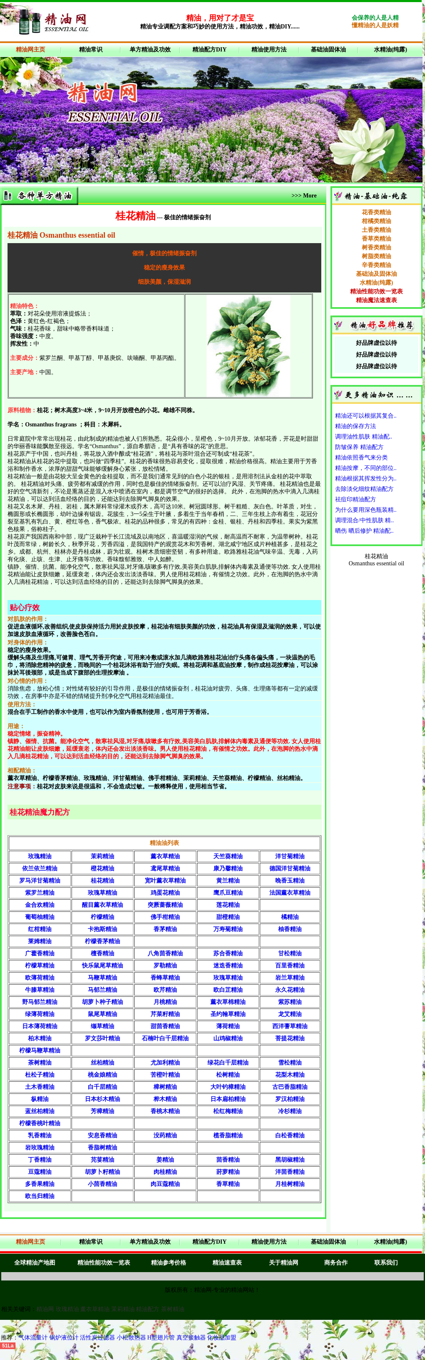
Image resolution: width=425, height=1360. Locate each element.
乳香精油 (39, 1135)
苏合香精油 (228, 953)
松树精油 (228, 1075)
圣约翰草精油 (228, 1014)
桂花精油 (102, 881)
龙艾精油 (290, 1014)
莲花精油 (228, 905)
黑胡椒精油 (290, 1160)
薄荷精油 (228, 1026)
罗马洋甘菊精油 (39, 881)
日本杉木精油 (102, 1099)
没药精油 (165, 1135)
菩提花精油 (290, 1038)
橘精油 (290, 917)
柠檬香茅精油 (102, 941)
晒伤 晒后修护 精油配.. (364, 531)
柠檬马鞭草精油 (39, 1050)
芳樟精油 (102, 1111)
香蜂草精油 (165, 978)
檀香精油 (102, 953)
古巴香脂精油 (289, 1087)
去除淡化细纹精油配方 (364, 489)
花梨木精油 (290, 1075)
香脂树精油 (102, 1147)
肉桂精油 (165, 1172)
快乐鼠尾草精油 (102, 965)
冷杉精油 (290, 1111)
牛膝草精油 (39, 990)
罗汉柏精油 (290, 1099)
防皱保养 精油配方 (359, 447)
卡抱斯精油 (102, 929)
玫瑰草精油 (102, 893)
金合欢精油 (39, 905)
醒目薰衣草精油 (102, 905)
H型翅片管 (161, 1337)
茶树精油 (39, 1063)
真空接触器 (191, 1337)
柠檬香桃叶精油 (39, 1123)
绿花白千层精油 (227, 1063)
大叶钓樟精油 (228, 1087)
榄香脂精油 (228, 1135)
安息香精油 (102, 1135)
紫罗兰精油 (39, 893)
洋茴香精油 (290, 1172)
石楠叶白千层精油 (165, 1038)
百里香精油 (290, 965)
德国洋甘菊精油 (289, 868)
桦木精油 (165, 1099)
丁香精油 (39, 1160)
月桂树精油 (290, 1184)
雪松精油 (290, 1063)
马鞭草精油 (102, 978)
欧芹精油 (165, 990)
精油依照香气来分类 (361, 457)
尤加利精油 (165, 1063)
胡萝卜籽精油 (102, 1172)
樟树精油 (165, 1087)
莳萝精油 (228, 1172)
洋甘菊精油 (290, 856)
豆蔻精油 (39, 1172)
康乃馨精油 (228, 868)
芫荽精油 (102, 1160)
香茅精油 (165, 929)
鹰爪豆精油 (228, 893)
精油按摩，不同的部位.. (366, 468)
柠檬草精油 (39, 965)
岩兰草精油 (290, 978)
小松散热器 (131, 1337)
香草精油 (228, 1184)
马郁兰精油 (102, 990)
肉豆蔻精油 (165, 1184)
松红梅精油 (228, 1111)
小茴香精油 (102, 1184)
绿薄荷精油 (39, 1014)
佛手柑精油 (165, 917)
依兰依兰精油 (39, 868)
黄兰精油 (228, 881)
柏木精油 (39, 1038)
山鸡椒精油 (228, 1038)
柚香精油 (290, 929)
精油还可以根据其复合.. (366, 416)
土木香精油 (39, 1087)
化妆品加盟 (221, 1337)
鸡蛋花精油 (165, 893)
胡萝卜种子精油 (102, 1002)
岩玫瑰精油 (39, 1147)
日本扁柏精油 (228, 1099)
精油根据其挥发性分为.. (366, 478)
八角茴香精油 (165, 953)
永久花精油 (290, 990)
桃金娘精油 (102, 1075)
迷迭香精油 (228, 965)
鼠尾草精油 (102, 1014)
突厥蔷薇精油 (165, 905)
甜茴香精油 (165, 1026)
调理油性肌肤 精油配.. (363, 437)
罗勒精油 (165, 965)
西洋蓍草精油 (289, 1026)
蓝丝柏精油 (39, 1111)
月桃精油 (165, 1002)
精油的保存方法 (355, 426)
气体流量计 (33, 1337)
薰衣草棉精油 (228, 1002)
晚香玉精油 (290, 881)
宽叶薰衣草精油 (165, 881)
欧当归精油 (39, 1196)
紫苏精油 (290, 1002)
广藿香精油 (39, 953)
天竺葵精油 (228, 856)
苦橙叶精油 (165, 1075)
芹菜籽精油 (165, 1014)
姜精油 (165, 1160)
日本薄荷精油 (39, 1026)
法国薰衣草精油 (289, 893)
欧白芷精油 (228, 990)
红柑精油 (39, 929)
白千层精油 (102, 1087)
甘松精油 (290, 953)
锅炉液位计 (64, 1337)
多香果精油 (39, 1184)
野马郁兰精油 (39, 1002)
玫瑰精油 (39, 856)
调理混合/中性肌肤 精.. (364, 520)
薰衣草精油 (165, 856)
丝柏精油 (102, 1063)
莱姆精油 (39, 941)
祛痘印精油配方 (355, 499)
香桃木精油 (165, 1111)
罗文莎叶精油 (102, 1038)
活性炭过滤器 (98, 1337)
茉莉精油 (102, 856)
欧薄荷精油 (39, 978)
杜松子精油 (39, 1075)
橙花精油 (102, 868)
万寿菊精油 (228, 929)
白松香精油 (290, 1135)
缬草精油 (102, 1026)
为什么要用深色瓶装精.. (366, 510)
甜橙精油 (228, 917)
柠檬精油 (102, 917)
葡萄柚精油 (39, 917)
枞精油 (40, 1099)
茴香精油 (228, 1160)
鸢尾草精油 (165, 868)
